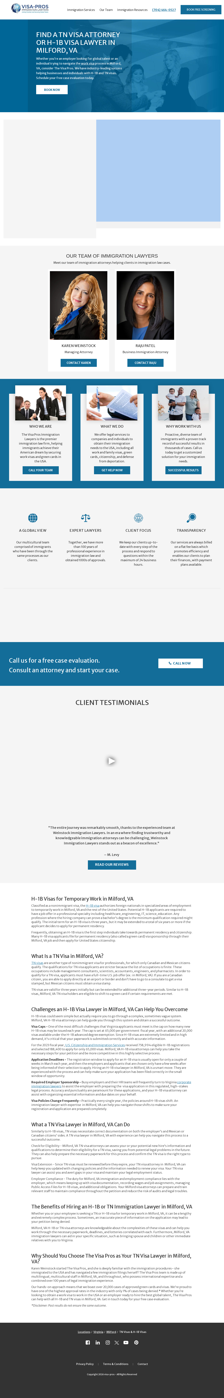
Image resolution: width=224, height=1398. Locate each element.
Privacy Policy (85, 1364)
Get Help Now (112, 470)
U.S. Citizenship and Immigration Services (95, 1045)
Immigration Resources (132, 10)
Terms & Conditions (115, 1364)
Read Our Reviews (112, 864)
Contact (143, 1364)
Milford (111, 1332)
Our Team (106, 10)
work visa (87, 63)
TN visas (37, 963)
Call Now (181, 663)
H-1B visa (92, 905)
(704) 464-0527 (164, 10)
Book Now (52, 90)
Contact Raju (145, 363)
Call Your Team (41, 470)
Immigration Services (81, 10)
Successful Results (183, 470)
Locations (84, 1332)
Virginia (98, 1332)
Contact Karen (79, 363)
